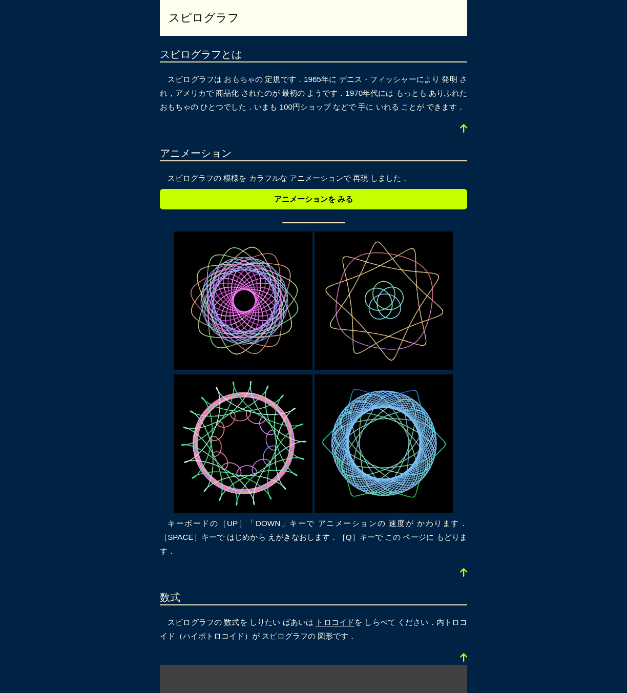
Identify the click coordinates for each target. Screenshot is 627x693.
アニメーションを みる (313, 199)
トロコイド (335, 622)
